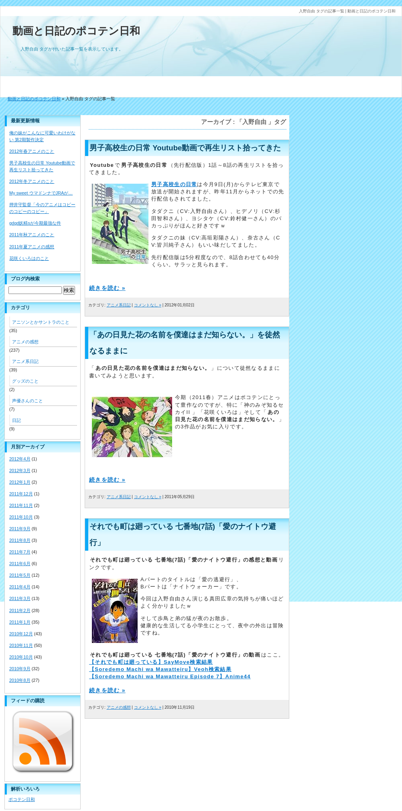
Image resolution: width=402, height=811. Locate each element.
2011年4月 (19, 586)
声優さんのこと (27, 400)
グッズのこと (25, 381)
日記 (16, 420)
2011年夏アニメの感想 (31, 246)
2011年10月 (21, 517)
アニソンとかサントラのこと (40, 322)
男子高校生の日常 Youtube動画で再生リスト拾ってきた (185, 148)
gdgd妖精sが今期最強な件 (35, 223)
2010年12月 (21, 633)
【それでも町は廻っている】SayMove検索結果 (151, 662)
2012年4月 (19, 458)
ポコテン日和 (21, 799)
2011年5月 (19, 575)
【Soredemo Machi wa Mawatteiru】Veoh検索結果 (160, 669)
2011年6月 (19, 563)
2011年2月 (19, 610)
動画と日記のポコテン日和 (76, 31)
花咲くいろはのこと (29, 258)
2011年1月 (19, 622)
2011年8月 (19, 540)
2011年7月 (19, 551)
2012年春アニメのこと (31, 151)
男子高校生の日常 (174, 184)
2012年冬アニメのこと (31, 181)
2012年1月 (19, 482)
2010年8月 (19, 680)
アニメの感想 (119, 707)
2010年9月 (19, 668)
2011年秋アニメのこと (31, 234)
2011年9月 (19, 528)
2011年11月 (21, 505)
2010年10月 (21, 657)
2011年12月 (21, 493)
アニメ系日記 (119, 305)
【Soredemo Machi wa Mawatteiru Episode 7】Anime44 (170, 676)
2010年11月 (21, 645)
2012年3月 (19, 470)
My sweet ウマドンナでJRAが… (41, 193)
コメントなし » (147, 305)
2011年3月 (19, 598)
